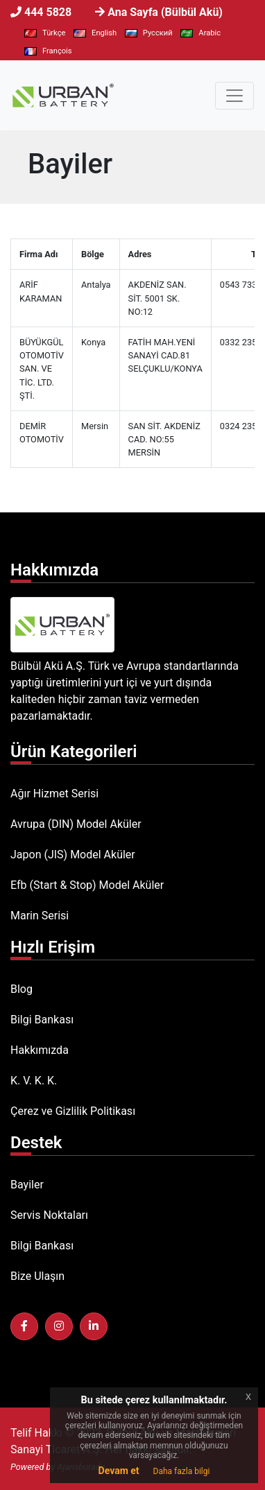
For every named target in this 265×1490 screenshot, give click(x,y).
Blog (21, 989)
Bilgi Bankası (42, 1019)
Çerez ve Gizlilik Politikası (72, 1111)
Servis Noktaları (49, 1215)
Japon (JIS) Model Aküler (72, 854)
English (95, 32)
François (48, 50)
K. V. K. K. (33, 1080)
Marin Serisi (39, 915)
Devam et (119, 1470)
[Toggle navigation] (234, 96)
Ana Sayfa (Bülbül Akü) (165, 12)
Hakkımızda (39, 1050)
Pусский (149, 32)
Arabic (200, 32)
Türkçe (44, 32)
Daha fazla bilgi (181, 1471)
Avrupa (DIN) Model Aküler (76, 824)
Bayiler (27, 1184)
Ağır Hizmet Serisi (54, 793)
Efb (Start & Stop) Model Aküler (87, 885)
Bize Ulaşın (37, 1276)
